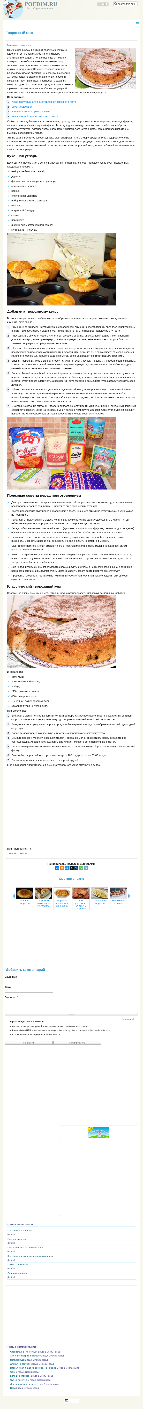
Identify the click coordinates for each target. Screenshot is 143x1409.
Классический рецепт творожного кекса (35, 116)
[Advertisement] (71, 940)
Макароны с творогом (100, 901)
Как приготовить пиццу (19, 1230)
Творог (13, 853)
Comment (11, 997)
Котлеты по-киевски (17, 1264)
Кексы (23, 853)
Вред (13, 1388)
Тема (8, 986)
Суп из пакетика (18, 1380)
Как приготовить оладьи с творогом (81, 904)
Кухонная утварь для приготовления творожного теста (44, 101)
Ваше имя (11, 976)
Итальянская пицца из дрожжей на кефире (33, 1368)
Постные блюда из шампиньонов (25, 1247)
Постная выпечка (16, 1239)
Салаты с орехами (17, 1273)
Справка (126, 1019)
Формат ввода (17, 1021)
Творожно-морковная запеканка (62, 903)
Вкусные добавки (22, 106)
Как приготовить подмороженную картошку (30, 1256)
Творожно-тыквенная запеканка (43, 903)
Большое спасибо (20, 1376)
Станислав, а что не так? (23, 1351)
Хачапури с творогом (24, 901)
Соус (12, 1372)
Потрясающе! (17, 1360)
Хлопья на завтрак (20, 1364)
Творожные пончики (118, 901)
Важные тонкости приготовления (31, 111)
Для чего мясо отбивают (23, 1384)
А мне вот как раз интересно (25, 1355)
